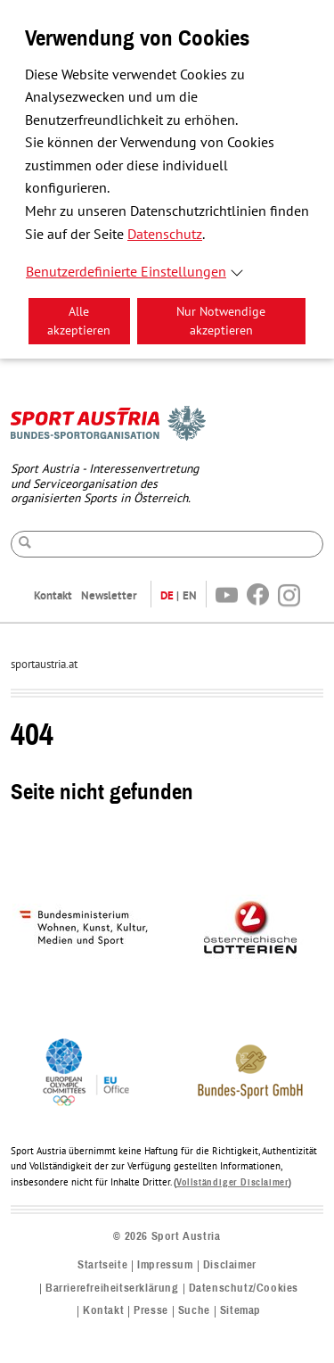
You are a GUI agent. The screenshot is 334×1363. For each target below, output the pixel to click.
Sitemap (240, 1311)
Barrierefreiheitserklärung (112, 1288)
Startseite (102, 1265)
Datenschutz (164, 235)
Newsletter (109, 595)
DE (167, 595)
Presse (151, 1311)
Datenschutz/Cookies (243, 1288)
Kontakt (53, 595)
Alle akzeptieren (78, 321)
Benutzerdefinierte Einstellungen (126, 272)
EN (190, 595)
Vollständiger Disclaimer (232, 1182)
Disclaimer (230, 1265)
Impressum (164, 1265)
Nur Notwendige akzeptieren (220, 321)
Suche (194, 1311)
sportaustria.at (44, 664)
